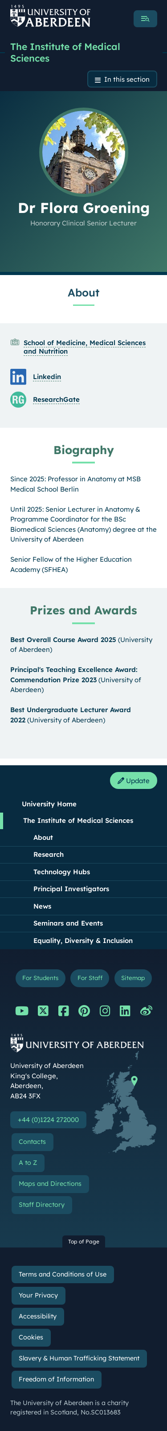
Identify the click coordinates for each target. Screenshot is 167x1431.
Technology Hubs (61, 872)
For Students (40, 977)
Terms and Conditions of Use (62, 1274)
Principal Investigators (71, 888)
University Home (49, 804)
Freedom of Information (56, 1379)
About (43, 837)
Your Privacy (38, 1295)
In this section (127, 79)
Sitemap (133, 977)
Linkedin (47, 376)
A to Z (28, 1163)
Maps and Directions (50, 1184)
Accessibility (38, 1316)
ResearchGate (56, 399)
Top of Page (83, 1241)
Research (48, 854)
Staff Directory (42, 1205)
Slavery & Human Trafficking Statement (79, 1358)
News (42, 906)
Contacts (32, 1142)
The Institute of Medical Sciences (65, 52)
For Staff (89, 977)
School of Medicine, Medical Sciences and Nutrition (85, 346)
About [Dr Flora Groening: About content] (83, 292)
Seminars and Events (68, 923)
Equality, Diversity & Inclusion (83, 940)
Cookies (31, 1337)
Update (134, 780)
